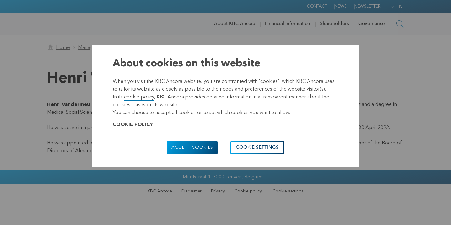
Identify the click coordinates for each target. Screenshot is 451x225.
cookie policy (139, 97)
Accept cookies (192, 147)
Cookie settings (257, 147)
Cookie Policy (133, 124)
